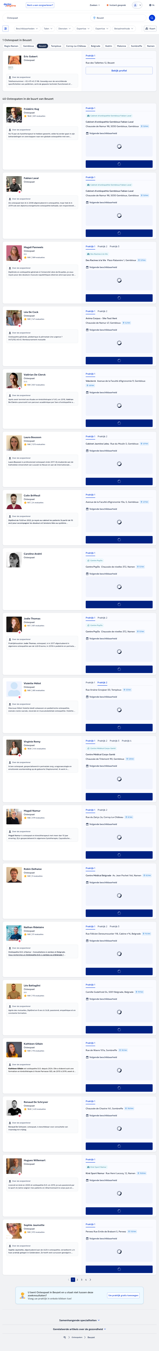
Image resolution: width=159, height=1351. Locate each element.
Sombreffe (136, 46)
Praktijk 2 (102, 246)
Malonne (121, 46)
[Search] (152, 18)
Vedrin (108, 46)
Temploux (56, 46)
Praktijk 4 (126, 740)
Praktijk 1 (90, 55)
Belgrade (95, 46)
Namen (150, 46)
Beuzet (42, 46)
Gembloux (28, 46)
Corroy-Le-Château (76, 46)
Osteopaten (77, 1337)
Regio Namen (11, 46)
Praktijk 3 (114, 246)
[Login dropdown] (137, 5)
